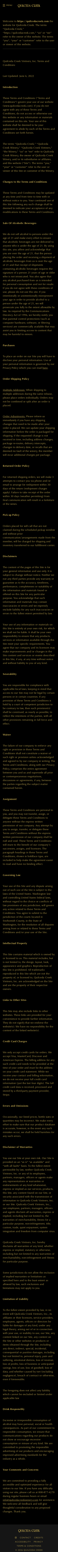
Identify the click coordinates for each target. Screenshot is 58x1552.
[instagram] (16, 1537)
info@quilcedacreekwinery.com (20, 1500)
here (45, 368)
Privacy (38, 1541)
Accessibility (23, 1541)
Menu (7, 5)
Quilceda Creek (29, 1530)
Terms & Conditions (29, 1545)
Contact (25, 1537)
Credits (38, 1537)
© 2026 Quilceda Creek (29, 1549)
